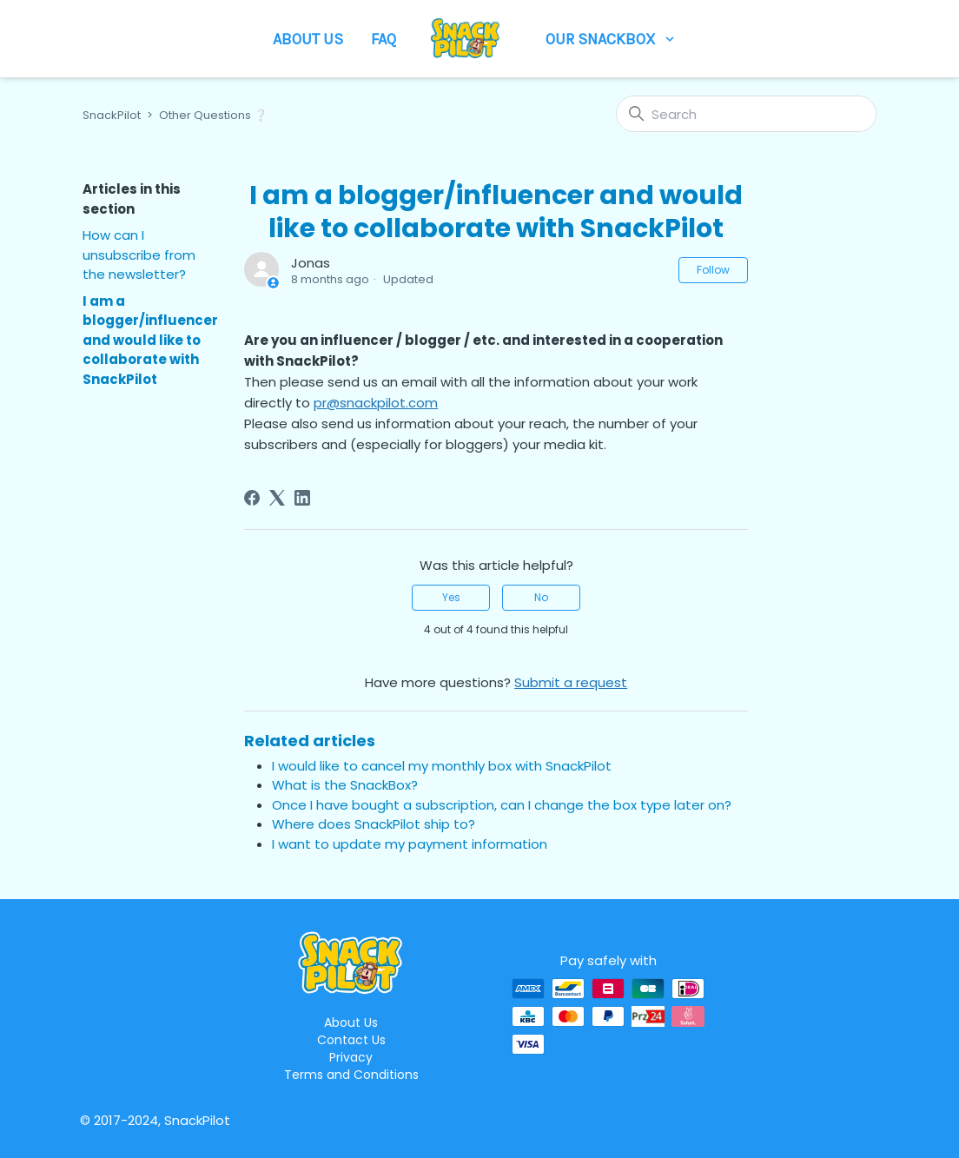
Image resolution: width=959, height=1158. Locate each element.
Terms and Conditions (351, 1074)
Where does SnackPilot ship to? (373, 824)
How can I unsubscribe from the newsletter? (139, 254)
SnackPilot (112, 115)
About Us (308, 39)
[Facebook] (252, 498)
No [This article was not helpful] (541, 597)
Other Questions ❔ (213, 115)
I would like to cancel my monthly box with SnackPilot (442, 766)
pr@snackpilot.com (376, 403)
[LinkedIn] (302, 498)
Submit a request (570, 682)
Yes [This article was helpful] (451, 597)
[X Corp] (277, 498)
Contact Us (351, 1040)
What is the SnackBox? (345, 785)
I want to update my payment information (409, 844)
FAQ (383, 39)
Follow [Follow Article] (713, 269)
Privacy (351, 1057)
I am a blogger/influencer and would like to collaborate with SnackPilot (150, 340)
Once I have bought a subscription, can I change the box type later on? (501, 805)
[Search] (746, 113)
